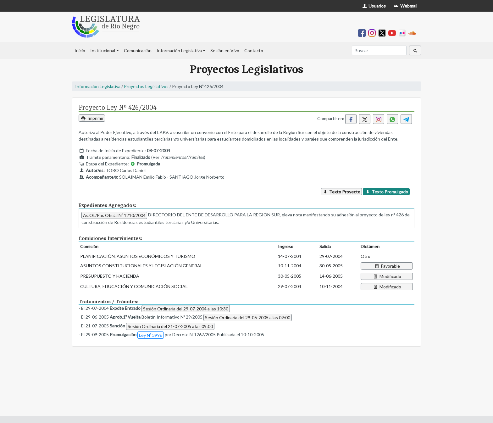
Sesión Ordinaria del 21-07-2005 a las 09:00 (170, 326)
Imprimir (91, 118)
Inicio (80, 50)
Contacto (253, 50)
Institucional (102, 50)
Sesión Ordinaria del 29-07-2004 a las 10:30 (185, 308)
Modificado (386, 276)
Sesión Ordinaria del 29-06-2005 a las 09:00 (247, 317)
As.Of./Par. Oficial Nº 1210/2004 (114, 215)
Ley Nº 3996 (150, 335)
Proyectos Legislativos (146, 86)
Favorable (387, 266)
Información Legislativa (179, 50)
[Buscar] (379, 50)
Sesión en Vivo (224, 50)
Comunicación (138, 50)
